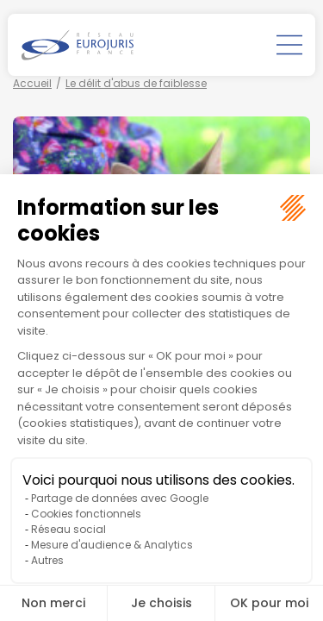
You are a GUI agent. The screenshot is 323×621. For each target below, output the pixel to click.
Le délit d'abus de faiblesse (136, 83)
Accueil (32, 83)
